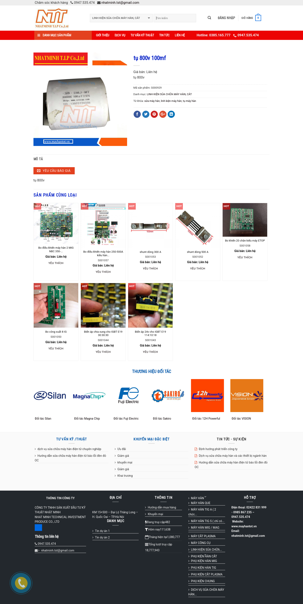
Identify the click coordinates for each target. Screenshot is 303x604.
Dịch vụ (120, 35)
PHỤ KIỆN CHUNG (203, 581)
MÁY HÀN (197, 498)
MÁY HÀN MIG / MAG (205, 527)
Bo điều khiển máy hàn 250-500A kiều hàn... (103, 253)
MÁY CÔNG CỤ (201, 543)
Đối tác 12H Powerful (206, 418)
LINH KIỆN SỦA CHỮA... (206, 549)
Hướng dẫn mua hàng (162, 507)
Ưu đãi (121, 449)
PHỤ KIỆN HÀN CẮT (204, 556)
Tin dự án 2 (102, 537)
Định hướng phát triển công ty (218, 449)
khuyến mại (124, 462)
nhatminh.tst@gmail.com (120, 3)
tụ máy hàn (189, 100)
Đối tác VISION (241, 418)
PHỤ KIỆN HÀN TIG (203, 567)
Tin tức (164, 35)
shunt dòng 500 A (198, 251)
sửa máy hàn (152, 100)
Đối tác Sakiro (162, 418)
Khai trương (125, 475)
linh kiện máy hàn (171, 100)
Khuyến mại (155, 514)
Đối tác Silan (43, 418)
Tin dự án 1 (102, 531)
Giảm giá (123, 455)
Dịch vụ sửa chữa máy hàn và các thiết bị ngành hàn (233, 455)
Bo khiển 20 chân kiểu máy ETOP (245, 240)
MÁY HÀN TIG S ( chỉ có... (208, 521)
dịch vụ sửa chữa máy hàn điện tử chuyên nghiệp (69, 449)
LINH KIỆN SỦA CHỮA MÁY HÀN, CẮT (169, 94)
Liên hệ (180, 35)
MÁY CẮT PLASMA (203, 536)
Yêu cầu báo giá (53, 171)
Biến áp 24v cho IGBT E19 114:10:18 (150, 333)
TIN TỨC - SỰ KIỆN (231, 439)
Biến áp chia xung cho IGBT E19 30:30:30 (103, 333)
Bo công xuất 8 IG (56, 331)
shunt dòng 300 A (150, 251)
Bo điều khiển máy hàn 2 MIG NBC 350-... (56, 249)
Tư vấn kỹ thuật (142, 35)
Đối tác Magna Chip (87, 418)
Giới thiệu (102, 35)
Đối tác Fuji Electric (126, 418)
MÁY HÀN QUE (200, 503)
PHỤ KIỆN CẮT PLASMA (207, 574)
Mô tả (38, 159)
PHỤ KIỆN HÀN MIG (204, 561)
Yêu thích (55, 263)
